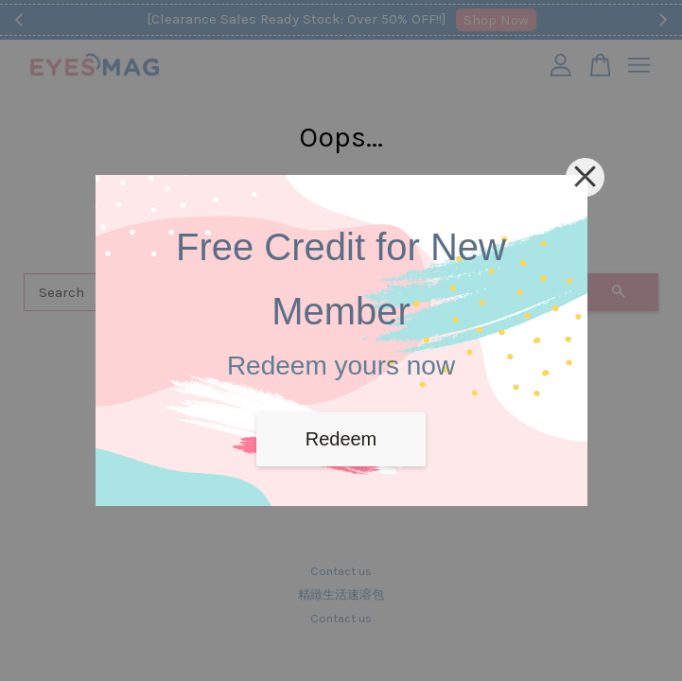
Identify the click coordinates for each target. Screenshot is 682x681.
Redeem (341, 438)
